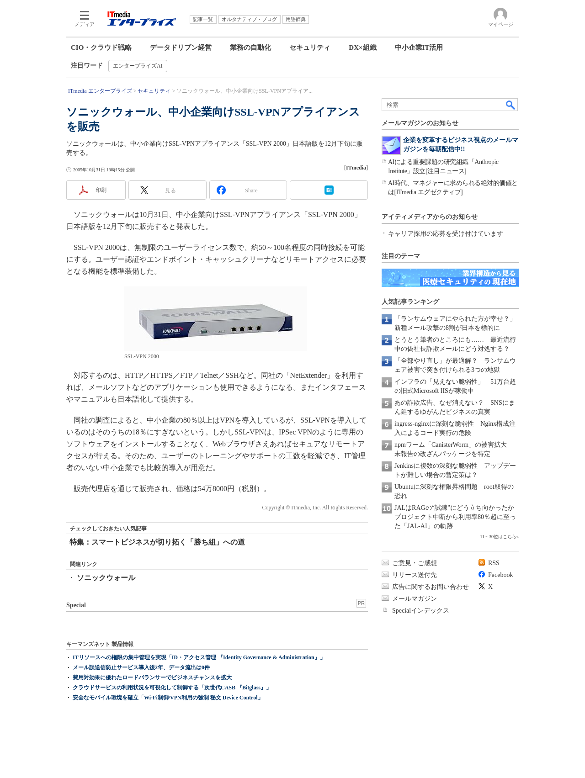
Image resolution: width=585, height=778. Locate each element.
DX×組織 (362, 47)
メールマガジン (414, 598)
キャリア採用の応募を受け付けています (445, 233)
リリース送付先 (414, 575)
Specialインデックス (420, 610)
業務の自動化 (250, 47)
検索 (511, 104)
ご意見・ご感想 (414, 563)
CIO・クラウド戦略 (101, 47)
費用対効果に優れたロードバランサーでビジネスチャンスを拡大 (152, 677)
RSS (494, 563)
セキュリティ (309, 47)
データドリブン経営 (181, 47)
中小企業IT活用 (419, 47)
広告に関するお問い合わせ (430, 586)
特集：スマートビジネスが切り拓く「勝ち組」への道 (157, 542)
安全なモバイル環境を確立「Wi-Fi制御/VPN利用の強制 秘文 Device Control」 (168, 697)
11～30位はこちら (498, 536)
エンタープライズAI (138, 66)
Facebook (500, 575)
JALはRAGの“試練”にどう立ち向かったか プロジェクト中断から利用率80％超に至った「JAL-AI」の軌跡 (457, 516)
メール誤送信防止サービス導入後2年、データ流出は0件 (141, 667)
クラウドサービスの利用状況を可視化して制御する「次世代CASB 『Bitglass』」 (172, 687)
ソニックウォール (106, 578)
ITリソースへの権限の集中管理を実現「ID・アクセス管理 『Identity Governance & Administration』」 (199, 657)
